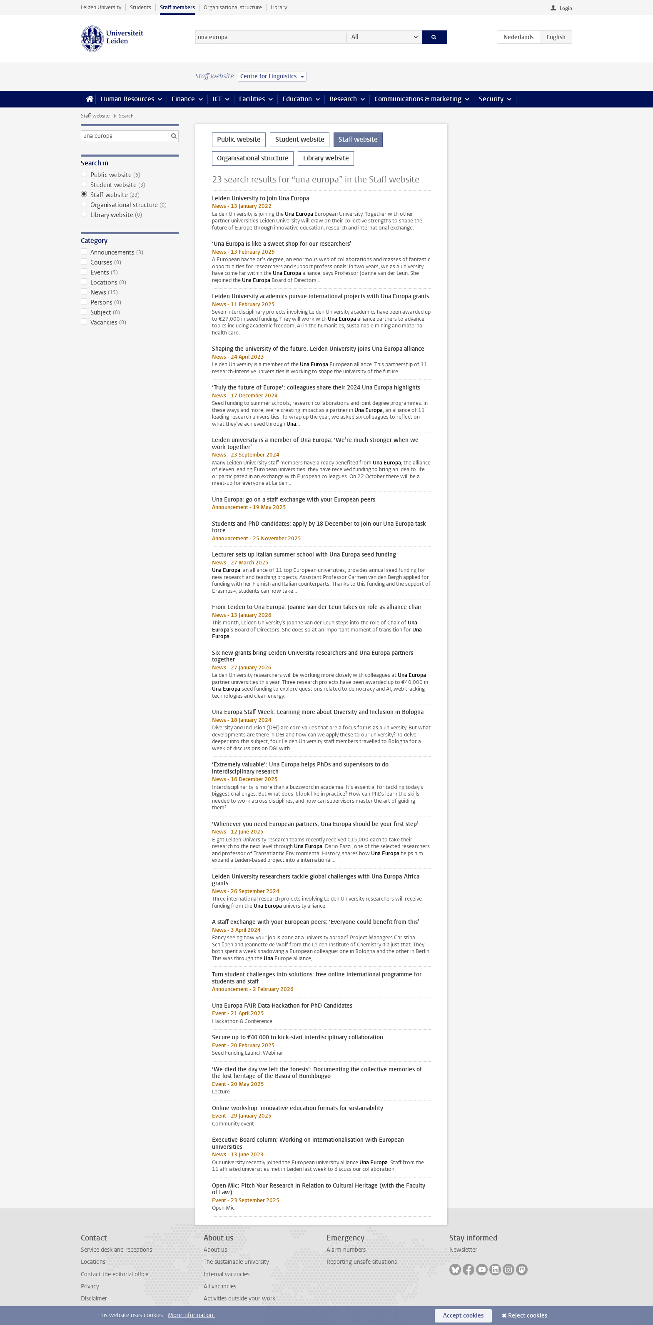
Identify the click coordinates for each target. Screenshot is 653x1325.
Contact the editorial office (114, 1274)
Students (140, 7)
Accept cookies (463, 1316)
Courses (130, 262)
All (355, 37)
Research (343, 99)
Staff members (177, 7)
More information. (191, 1315)
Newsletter (463, 1250)
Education (297, 99)
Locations (130, 282)
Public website (130, 175)
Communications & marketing (417, 99)
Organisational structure (233, 7)
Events (130, 272)
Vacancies (130, 322)
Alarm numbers (346, 1250)
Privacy (90, 1286)
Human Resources (127, 99)
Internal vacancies (226, 1274)
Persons (130, 302)
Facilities (252, 99)
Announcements (130, 252)
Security (491, 99)
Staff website (95, 115)
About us (215, 1250)
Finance (183, 99)
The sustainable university (236, 1262)
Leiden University (101, 7)
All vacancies (220, 1286)
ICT (217, 99)
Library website (130, 215)
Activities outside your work (239, 1299)
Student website (130, 185)
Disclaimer (94, 1299)
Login (566, 8)
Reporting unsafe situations (361, 1262)
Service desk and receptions (116, 1250)
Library (279, 7)
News (130, 292)
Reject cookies (527, 1316)
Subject (130, 312)
